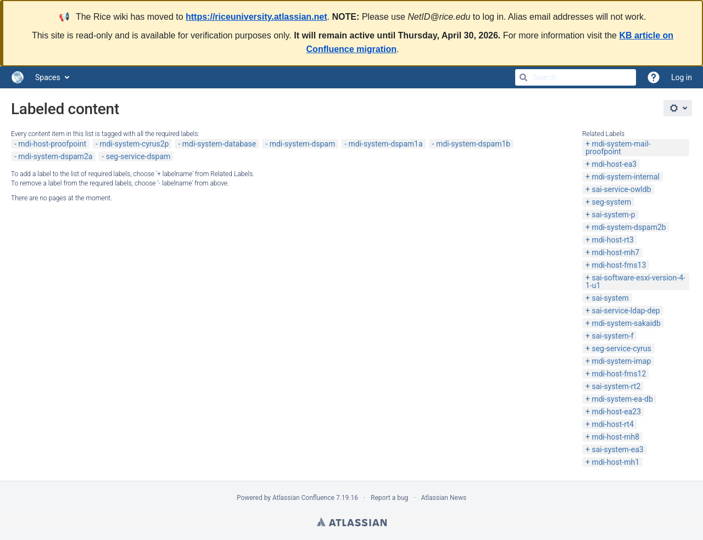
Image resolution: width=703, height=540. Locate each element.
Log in (681, 77)
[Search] (523, 77)
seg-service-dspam (138, 156)
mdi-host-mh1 (615, 462)
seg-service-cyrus (621, 348)
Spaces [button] (47, 77)
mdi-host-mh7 (615, 252)
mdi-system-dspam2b (629, 227)
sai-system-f (612, 335)
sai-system (610, 298)
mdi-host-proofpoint (52, 143)
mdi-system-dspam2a (55, 156)
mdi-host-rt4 (612, 424)
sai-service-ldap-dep (626, 310)
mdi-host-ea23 (616, 411)
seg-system (611, 202)
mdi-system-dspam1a (386, 143)
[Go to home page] (17, 77)
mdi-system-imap (621, 361)
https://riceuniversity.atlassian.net (256, 16)
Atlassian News (443, 498)
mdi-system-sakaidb (626, 323)
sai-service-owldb (621, 189)
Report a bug (389, 498)
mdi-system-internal (625, 176)
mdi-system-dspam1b (473, 143)
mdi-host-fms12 (619, 373)
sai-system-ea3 (617, 449)
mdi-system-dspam (303, 143)
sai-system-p (613, 214)
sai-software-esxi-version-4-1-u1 (635, 281)
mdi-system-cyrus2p (134, 143)
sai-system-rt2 (616, 386)
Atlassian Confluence (303, 498)
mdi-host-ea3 (614, 164)
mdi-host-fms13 (619, 265)
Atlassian (352, 522)
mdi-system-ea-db (622, 399)
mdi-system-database (219, 143)
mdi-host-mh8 (615, 436)
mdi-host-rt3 (612, 239)
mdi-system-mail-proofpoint (618, 147)
